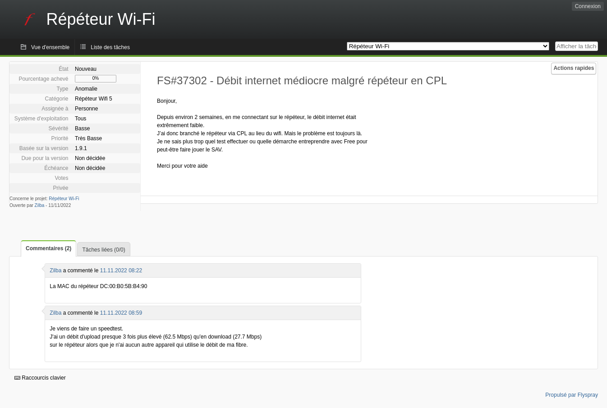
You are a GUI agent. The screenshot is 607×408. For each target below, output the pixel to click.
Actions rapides (573, 68)
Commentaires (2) (48, 248)
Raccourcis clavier (40, 378)
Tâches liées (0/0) (103, 250)
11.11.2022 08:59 (121, 313)
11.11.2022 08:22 (121, 270)
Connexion (588, 6)
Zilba (40, 205)
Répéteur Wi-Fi (64, 198)
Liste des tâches (110, 47)
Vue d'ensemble (50, 47)
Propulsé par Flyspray (571, 395)
